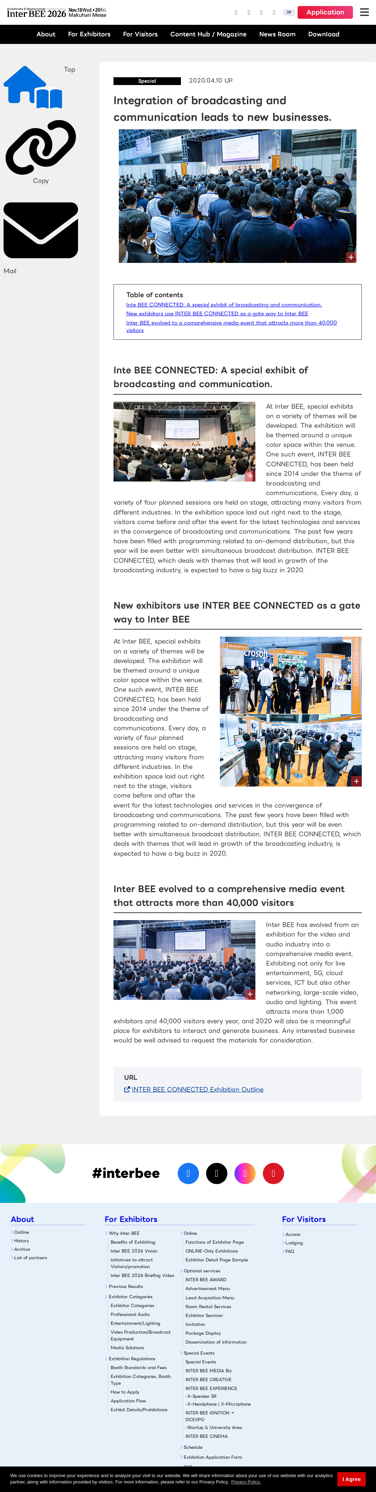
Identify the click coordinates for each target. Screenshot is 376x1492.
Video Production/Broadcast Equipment (141, 1335)
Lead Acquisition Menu (210, 1297)
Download (323, 34)
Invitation (195, 1324)
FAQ (290, 1251)
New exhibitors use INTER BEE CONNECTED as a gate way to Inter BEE (217, 313)
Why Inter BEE (124, 1233)
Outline (21, 1232)
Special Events (199, 1353)
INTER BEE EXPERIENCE (211, 1388)
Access (293, 1234)
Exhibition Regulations (132, 1358)
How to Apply (125, 1392)
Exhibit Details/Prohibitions (139, 1409)
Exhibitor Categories (131, 1296)
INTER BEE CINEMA (207, 1436)
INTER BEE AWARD (206, 1279)
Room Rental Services (208, 1306)
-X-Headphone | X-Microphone (218, 1404)
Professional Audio (130, 1314)
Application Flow (128, 1400)
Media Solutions (127, 1347)
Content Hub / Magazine (208, 34)
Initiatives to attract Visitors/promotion (132, 1263)
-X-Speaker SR (201, 1396)
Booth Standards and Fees (139, 1367)
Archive (22, 1249)
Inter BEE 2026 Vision (134, 1251)
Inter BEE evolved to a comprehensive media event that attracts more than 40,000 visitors (231, 326)
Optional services (202, 1270)
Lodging (294, 1242)
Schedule (193, 1447)
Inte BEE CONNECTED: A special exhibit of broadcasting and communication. (224, 305)
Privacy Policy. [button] (246, 1482)
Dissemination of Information (216, 1342)
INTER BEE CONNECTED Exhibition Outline (198, 1089)
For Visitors (140, 34)
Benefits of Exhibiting (133, 1242)
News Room (277, 34)
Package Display (203, 1333)
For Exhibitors (89, 34)
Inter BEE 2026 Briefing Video (142, 1275)
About (46, 34)
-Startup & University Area (214, 1427)
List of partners (30, 1257)
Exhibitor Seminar (204, 1315)
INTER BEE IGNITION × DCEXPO (210, 1416)
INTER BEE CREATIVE (209, 1379)
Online (190, 1233)
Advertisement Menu (208, 1288)
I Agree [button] (352, 1479)
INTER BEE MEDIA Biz (209, 1370)
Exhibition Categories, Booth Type (141, 1379)
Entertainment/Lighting (135, 1323)
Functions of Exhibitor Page (215, 1242)
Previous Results (126, 1286)
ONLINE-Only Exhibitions (212, 1251)
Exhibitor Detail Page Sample (217, 1259)
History (21, 1240)
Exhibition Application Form (213, 1457)
